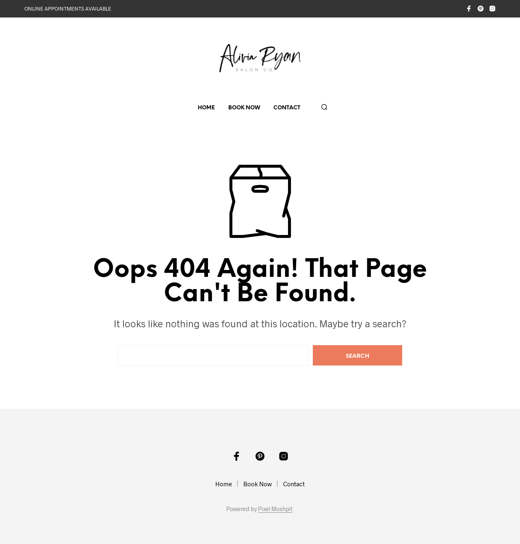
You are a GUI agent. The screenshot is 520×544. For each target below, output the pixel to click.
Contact (286, 108)
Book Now (244, 108)
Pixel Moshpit (275, 509)
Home (206, 108)
